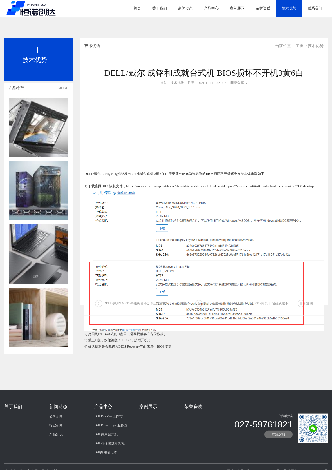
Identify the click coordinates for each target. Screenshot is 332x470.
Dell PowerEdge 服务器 (110, 437)
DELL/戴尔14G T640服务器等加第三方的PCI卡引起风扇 (145, 306)
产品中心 (211, 8)
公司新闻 (56, 428)
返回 (309, 306)
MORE (63, 88)
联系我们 (315, 8)
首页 (137, 8)
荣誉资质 (263, 8)
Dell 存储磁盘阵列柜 (109, 455)
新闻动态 (185, 8)
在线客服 (278, 447)
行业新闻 (56, 437)
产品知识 (56, 446)
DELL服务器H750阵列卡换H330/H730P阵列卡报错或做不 (246, 306)
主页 (300, 46)
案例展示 (237, 8)
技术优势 (289, 8)
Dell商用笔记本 (105, 464)
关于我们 (159, 8)
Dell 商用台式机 (106, 446)
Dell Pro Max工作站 (108, 428)
